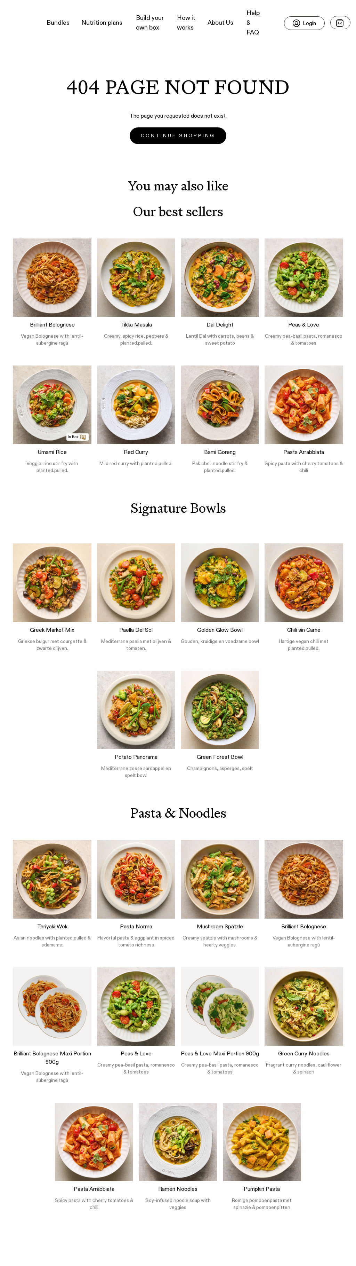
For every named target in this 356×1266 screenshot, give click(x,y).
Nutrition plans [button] (101, 23)
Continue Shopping (178, 135)
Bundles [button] (58, 23)
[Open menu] (340, 22)
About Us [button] (220, 23)
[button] (18, 23)
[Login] (304, 23)
